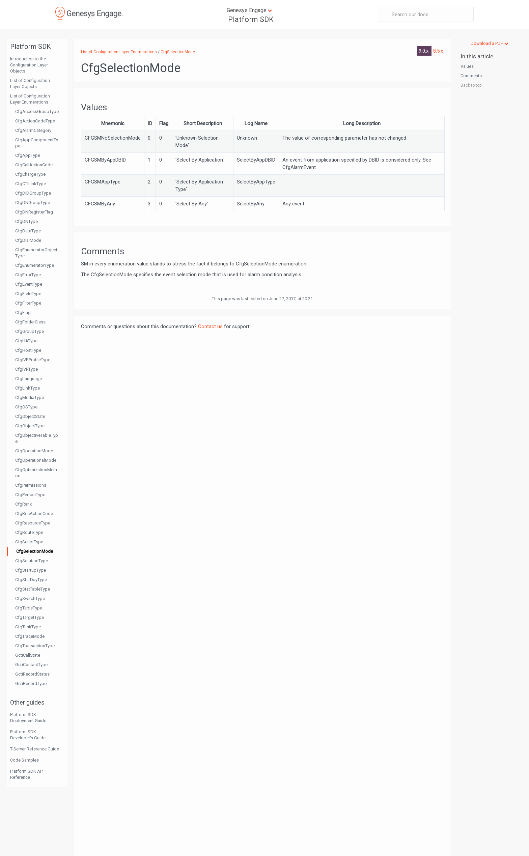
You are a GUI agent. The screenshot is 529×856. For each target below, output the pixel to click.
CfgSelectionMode (34, 551)
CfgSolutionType (31, 560)
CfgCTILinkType (30, 183)
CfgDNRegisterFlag (34, 212)
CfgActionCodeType (35, 120)
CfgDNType (26, 221)
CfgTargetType (29, 617)
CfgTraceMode (30, 636)
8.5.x (438, 51)
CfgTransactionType (35, 645)
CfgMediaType (29, 397)
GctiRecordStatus (32, 674)
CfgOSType (26, 406)
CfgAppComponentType (36, 142)
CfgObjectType (30, 425)
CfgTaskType (28, 626)
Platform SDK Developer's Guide (28, 734)
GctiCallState (27, 655)
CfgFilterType (28, 303)
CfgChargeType (30, 174)
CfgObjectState (30, 416)
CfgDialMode (28, 240)
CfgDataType (28, 230)
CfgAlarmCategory (33, 130)
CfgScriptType (29, 541)
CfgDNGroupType (32, 202)
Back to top (471, 85)
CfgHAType (26, 340)
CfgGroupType (29, 331)
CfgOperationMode (34, 450)
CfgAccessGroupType (37, 111)
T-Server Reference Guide (34, 748)
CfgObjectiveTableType (36, 438)
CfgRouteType (29, 532)
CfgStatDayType (31, 579)
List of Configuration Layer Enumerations (30, 99)
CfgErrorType (28, 274)
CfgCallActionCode (34, 164)
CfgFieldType (28, 293)
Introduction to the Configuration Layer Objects (29, 65)
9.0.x (424, 51)
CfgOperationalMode (35, 460)
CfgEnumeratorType (34, 265)
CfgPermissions (30, 485)
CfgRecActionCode (34, 513)
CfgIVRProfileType (32, 359)
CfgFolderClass (30, 321)
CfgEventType (28, 284)
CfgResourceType (32, 522)
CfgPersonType (30, 494)
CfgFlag (23, 312)
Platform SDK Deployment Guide (28, 717)
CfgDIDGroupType (33, 193)
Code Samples (24, 760)
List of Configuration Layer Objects (30, 83)
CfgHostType (28, 350)
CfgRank (23, 504)
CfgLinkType (27, 388)
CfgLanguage (28, 378)
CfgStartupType (30, 570)
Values (467, 66)
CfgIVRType (26, 369)
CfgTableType (28, 607)
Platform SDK (251, 19)
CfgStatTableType (32, 589)
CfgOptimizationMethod (36, 472)
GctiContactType (31, 664)
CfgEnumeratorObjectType (36, 252)
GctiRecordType (31, 683)
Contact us (210, 326)
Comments (471, 75)
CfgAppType (27, 155)
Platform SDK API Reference (27, 774)
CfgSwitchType (30, 598)
